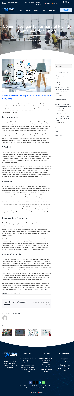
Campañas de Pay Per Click (46, 358)
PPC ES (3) (58, 132)
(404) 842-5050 (10, 2)
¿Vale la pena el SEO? (61, 99)
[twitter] (66, 2)
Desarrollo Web (46, 367)
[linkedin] (71, 2)
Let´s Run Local (44, 388)
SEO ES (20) (59, 135)
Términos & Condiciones (25, 386)
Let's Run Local (6, 293)
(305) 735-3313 (43, 289)
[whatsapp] (71, 4)
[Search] (57, 66)
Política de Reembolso (49, 386)
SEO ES (18, 293)
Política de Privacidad (37, 386)
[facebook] (63, 2)
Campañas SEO (46, 365)
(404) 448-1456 (34, 289)
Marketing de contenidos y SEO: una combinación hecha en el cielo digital (63, 107)
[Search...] (63, 66)
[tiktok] (68, 2)
